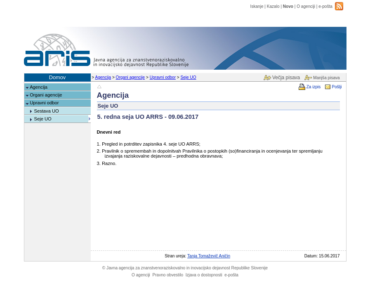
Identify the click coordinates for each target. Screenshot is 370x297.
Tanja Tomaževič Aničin (208, 256)
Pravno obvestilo (167, 275)
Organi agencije (130, 77)
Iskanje (257, 6)
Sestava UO (46, 110)
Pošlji (337, 87)
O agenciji (306, 6)
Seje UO (188, 77)
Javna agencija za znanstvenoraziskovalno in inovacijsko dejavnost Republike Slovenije (185, 268)
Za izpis (313, 87)
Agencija (103, 77)
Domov (57, 77)
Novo (288, 6)
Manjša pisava (326, 77)
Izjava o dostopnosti (204, 275)
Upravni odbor (163, 77)
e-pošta (325, 6)
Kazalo (273, 6)
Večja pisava (286, 77)
